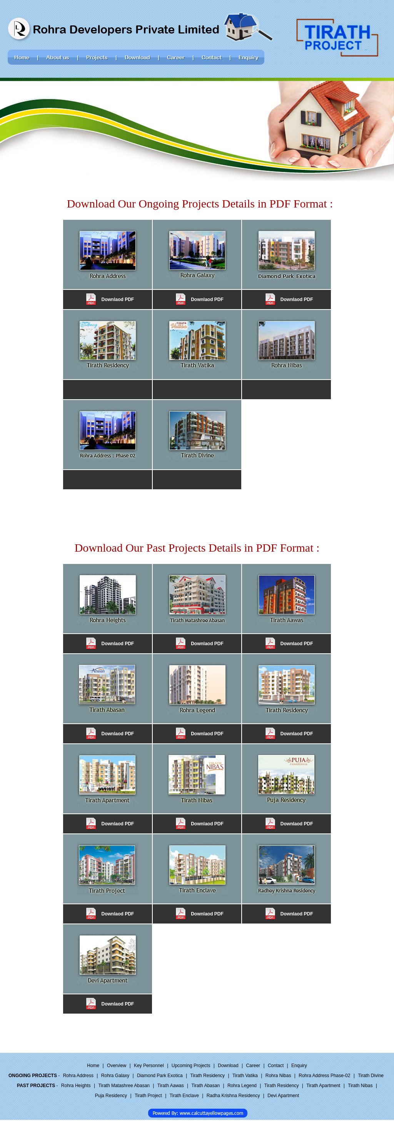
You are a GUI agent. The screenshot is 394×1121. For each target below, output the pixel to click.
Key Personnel (149, 1065)
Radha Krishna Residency (233, 1095)
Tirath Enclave (184, 1095)
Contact (276, 1065)
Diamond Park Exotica (160, 1075)
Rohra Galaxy (115, 1075)
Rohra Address (78, 1075)
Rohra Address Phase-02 (324, 1075)
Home (93, 1065)
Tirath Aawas (170, 1085)
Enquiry (299, 1065)
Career (253, 1065)
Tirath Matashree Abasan (124, 1085)
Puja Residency (111, 1095)
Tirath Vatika (245, 1075)
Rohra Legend (242, 1085)
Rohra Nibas (278, 1075)
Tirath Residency (207, 1075)
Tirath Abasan (206, 1085)
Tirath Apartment (323, 1085)
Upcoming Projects (191, 1065)
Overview (116, 1065)
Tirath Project (148, 1095)
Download (228, 1065)
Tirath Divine (371, 1075)
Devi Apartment (283, 1095)
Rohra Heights (76, 1085)
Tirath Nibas (360, 1085)
